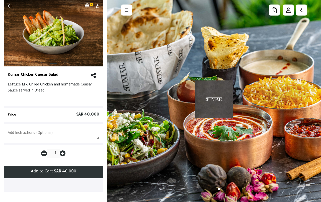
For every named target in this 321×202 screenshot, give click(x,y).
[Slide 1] (53, 63)
